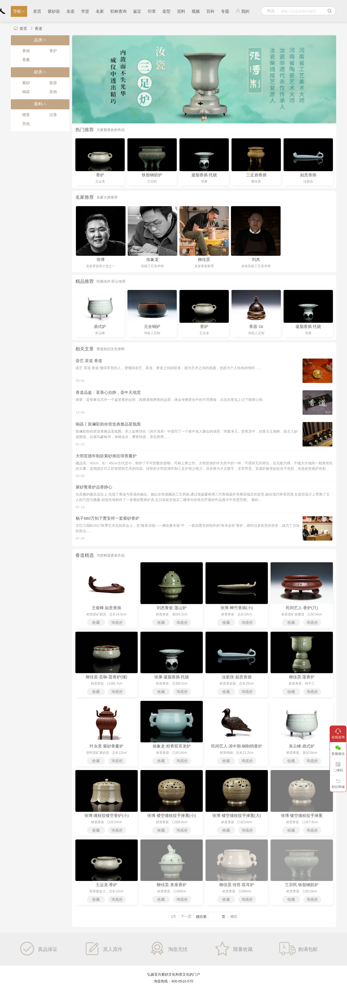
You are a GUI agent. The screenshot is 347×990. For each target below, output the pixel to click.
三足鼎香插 (256, 175)
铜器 (26, 92)
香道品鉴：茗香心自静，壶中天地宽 (108, 392)
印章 (152, 11)
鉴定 (137, 11)
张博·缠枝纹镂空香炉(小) (106, 815)
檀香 (26, 115)
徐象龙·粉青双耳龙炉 (171, 746)
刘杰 (256, 259)
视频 (196, 11)
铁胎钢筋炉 (152, 175)
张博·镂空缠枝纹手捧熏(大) (236, 815)
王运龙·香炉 (106, 884)
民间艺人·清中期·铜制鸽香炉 (236, 746)
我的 (242, 11)
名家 (100, 11)
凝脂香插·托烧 (204, 175)
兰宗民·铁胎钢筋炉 (302, 884)
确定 (233, 916)
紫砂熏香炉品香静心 (94, 487)
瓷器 (53, 83)
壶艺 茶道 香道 (89, 360)
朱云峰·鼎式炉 (301, 746)
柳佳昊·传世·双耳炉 (236, 884)
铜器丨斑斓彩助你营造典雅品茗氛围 (108, 424)
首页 (37, 11)
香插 (26, 51)
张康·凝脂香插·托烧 (171, 677)
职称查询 (118, 11)
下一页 (186, 916)
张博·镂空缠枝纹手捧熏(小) (171, 815)
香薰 (26, 60)
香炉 (53, 51)
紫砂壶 (54, 11)
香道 (38, 28)
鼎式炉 (100, 326)
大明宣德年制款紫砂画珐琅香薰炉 (106, 456)
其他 (53, 92)
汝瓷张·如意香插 (236, 677)
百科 (210, 11)
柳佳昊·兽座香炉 (171, 884)
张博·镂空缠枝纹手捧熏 (302, 815)
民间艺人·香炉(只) (302, 607)
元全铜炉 (152, 326)
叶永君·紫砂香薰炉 (106, 746)
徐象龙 (152, 259)
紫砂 (26, 83)
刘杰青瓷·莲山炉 (171, 607)
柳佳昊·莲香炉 (301, 677)
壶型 (166, 11)
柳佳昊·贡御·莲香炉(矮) (106, 677)
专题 (225, 11)
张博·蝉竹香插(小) (236, 607)
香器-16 (256, 326)
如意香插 (308, 175)
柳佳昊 (204, 259)
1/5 (173, 916)
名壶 (70, 11)
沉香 (53, 115)
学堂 (85, 11)
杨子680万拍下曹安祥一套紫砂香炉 (107, 518)
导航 (19, 11)
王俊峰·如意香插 (106, 607)
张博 (101, 259)
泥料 (181, 11)
